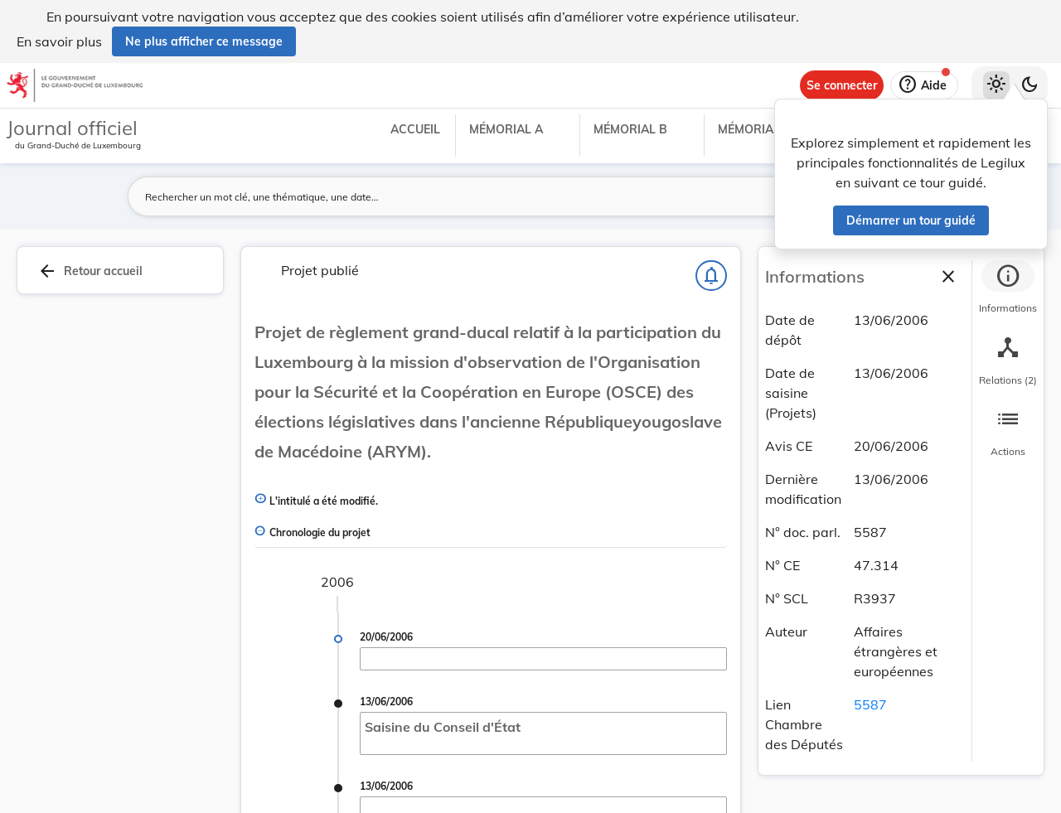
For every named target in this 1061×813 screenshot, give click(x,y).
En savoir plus (59, 41)
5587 (870, 704)
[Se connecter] (842, 85)
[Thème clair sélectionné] (996, 85)
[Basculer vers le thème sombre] (1029, 85)
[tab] (1008, 289)
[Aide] (924, 85)
